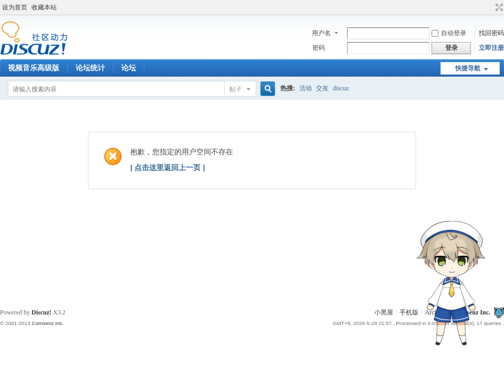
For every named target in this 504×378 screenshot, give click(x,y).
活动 (305, 88)
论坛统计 (90, 68)
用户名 (321, 33)
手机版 (409, 312)
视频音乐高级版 (33, 68)
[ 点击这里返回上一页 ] (167, 168)
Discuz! (41, 312)
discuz (341, 88)
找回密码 (491, 33)
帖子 (235, 89)
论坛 (128, 68)
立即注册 (491, 47)
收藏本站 (44, 7)
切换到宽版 (498, 7)
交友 (322, 88)
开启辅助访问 (489, 7)
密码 (318, 47)
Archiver (436, 312)
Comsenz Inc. (472, 312)
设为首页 (14, 7)
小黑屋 (383, 312)
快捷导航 (467, 68)
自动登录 (449, 33)
